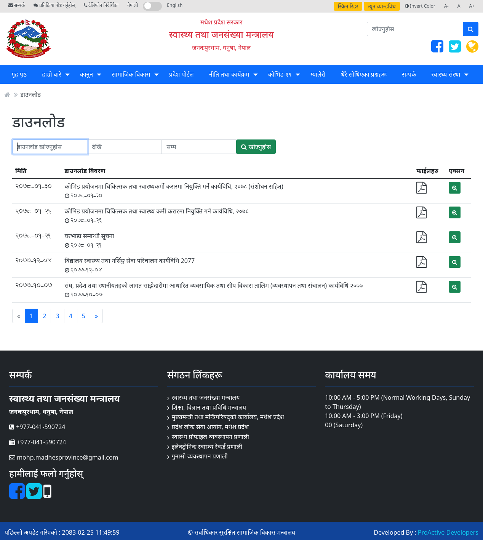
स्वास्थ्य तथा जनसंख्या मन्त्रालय (221, 34)
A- (446, 6)
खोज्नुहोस (256, 147)
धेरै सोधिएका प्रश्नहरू (364, 74)
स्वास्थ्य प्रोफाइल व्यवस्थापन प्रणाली (210, 437)
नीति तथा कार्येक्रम (229, 74)
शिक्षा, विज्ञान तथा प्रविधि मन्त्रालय (209, 407)
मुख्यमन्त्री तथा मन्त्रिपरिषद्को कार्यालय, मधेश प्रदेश (228, 417)
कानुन (86, 74)
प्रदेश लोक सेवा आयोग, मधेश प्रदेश (210, 427)
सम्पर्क (16, 5)
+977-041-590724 (37, 427)
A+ (472, 6)
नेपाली (132, 5)
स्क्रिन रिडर (348, 6)
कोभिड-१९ (280, 74)
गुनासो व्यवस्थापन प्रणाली (200, 456)
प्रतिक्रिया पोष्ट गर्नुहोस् (54, 5)
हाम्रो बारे (51, 74)
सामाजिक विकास (131, 74)
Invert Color (420, 6)
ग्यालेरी (317, 74)
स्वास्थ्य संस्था (446, 74)
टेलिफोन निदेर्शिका (101, 5)
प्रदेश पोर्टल (181, 74)
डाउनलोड (30, 94)
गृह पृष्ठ (19, 74)
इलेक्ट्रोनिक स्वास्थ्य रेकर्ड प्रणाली (207, 446)
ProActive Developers (448, 532)
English (174, 5)
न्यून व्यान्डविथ (382, 6)
